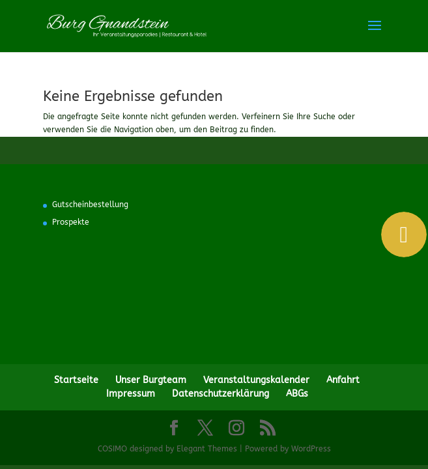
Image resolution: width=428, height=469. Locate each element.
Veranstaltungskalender (256, 380)
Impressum (130, 393)
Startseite (76, 380)
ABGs (297, 393)
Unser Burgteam (150, 380)
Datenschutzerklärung (220, 393)
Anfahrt (343, 380)
